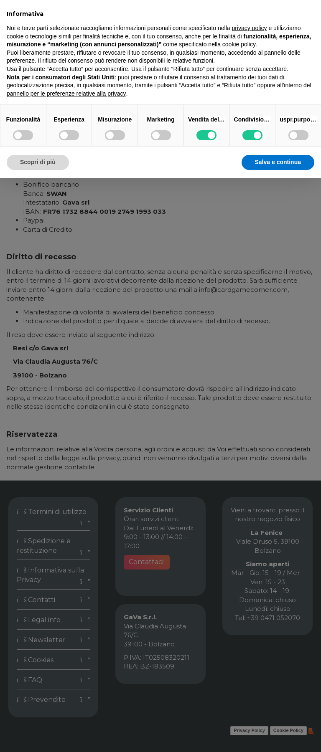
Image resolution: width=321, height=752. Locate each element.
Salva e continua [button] (278, 162)
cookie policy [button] (238, 44)
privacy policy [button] (249, 28)
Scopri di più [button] (38, 162)
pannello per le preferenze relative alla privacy (66, 93)
